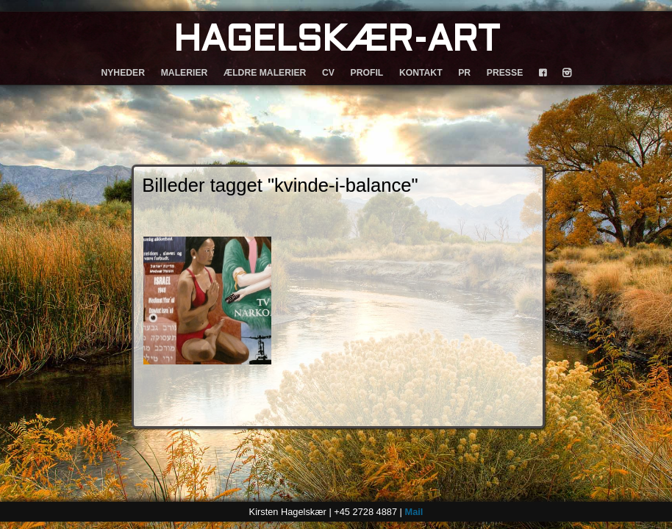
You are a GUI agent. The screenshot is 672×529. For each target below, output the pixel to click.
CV (328, 73)
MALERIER (184, 73)
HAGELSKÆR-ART (336, 41)
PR (464, 73)
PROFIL (367, 73)
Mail (413, 511)
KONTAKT (421, 73)
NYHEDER (123, 73)
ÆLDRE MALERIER (265, 73)
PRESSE (505, 73)
